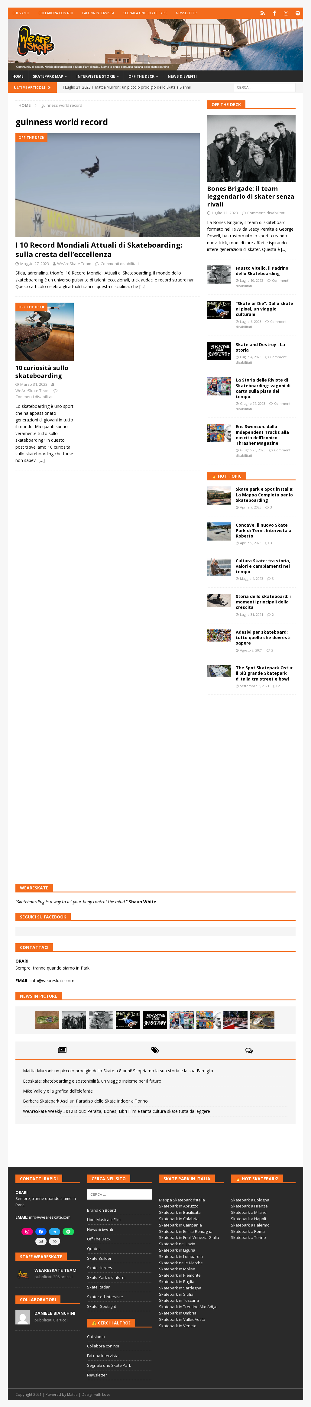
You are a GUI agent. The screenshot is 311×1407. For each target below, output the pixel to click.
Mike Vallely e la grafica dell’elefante (58, 1090)
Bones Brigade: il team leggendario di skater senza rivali (250, 196)
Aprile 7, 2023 (250, 506)
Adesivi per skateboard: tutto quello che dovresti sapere (263, 637)
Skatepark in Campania (180, 1224)
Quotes (94, 1248)
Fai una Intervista (98, 13)
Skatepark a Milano (249, 1211)
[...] (284, 249)
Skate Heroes (99, 1267)
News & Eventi (182, 75)
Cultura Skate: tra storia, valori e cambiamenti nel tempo (263, 565)
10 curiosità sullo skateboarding (41, 371)
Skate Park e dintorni (106, 1276)
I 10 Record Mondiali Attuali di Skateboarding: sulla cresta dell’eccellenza (98, 248)
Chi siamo (20, 13)
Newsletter (186, 13)
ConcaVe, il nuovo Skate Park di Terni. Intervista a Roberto (263, 529)
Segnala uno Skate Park (145, 13)
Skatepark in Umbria (177, 1312)
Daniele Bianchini (54, 1312)
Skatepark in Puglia (176, 1281)
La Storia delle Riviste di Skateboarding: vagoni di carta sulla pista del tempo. (263, 387)
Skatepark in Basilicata (180, 1211)
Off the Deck (141, 75)
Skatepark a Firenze (249, 1205)
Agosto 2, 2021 (251, 649)
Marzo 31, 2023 (33, 383)
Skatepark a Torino (248, 1237)
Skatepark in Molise (177, 1268)
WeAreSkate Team (74, 262)
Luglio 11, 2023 (225, 212)
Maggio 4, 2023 (251, 578)
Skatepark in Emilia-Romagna (185, 1230)
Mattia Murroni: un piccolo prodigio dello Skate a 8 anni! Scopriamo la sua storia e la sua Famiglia (118, 1070)
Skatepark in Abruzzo (179, 1205)
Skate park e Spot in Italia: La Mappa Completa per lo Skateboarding (264, 494)
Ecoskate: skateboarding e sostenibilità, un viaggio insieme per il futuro (92, 1080)
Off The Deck (226, 104)
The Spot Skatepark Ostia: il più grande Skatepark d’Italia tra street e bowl (264, 672)
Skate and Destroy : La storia (260, 346)
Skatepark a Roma (248, 1230)
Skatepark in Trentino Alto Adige (188, 1306)
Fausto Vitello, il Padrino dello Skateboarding (262, 269)
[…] (142, 286)
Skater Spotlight (101, 1305)
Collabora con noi (55, 13)
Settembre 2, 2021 (254, 685)
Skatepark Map (48, 75)
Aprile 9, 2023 (250, 542)
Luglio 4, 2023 (250, 356)
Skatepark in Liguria (177, 1249)
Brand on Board (101, 1209)
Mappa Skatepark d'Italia (182, 1199)
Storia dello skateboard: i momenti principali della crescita (263, 601)
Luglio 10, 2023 (251, 280)
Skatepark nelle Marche (181, 1262)
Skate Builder (99, 1257)
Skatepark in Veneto (177, 1324)
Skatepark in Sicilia (176, 1293)
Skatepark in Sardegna (180, 1287)
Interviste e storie (95, 75)
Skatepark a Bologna (250, 1199)
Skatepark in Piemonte (180, 1274)
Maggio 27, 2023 (34, 262)
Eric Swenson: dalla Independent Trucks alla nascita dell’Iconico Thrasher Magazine (262, 434)
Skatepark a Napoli (248, 1218)
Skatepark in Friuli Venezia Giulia (189, 1237)
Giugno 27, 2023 (252, 403)
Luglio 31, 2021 (251, 613)
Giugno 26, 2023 (252, 449)
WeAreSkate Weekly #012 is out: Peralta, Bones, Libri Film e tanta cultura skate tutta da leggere (116, 1110)
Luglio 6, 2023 (250, 320)
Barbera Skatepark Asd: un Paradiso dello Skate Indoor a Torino (85, 1100)
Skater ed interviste (105, 1296)
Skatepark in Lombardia (181, 1256)
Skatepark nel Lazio (177, 1243)
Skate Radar (98, 1286)
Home (18, 75)
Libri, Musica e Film (104, 1219)
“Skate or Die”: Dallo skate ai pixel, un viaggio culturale (264, 308)
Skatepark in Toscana (179, 1299)
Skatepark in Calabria (179, 1218)
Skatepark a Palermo (250, 1224)
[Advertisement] (251, 739)
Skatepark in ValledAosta (182, 1318)
